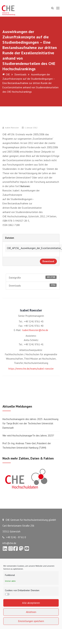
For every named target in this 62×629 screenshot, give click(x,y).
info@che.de (9, 543)
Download (48, 261)
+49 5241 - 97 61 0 (14, 537)
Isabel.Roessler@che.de (35, 330)
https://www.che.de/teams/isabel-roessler (31, 368)
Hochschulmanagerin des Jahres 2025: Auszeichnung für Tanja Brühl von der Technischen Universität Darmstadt (30, 423)
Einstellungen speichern (31, 621)
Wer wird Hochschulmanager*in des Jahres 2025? (28, 435)
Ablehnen (31, 612)
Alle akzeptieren (31, 602)
